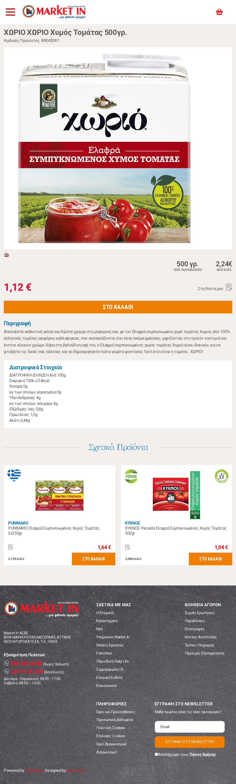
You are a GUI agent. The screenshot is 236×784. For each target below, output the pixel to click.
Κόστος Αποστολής (201, 637)
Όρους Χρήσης (203, 754)
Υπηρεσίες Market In (112, 637)
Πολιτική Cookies (110, 728)
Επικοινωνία (106, 685)
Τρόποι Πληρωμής (200, 645)
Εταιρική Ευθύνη (109, 677)
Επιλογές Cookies (110, 736)
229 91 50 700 (23, 671)
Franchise (104, 653)
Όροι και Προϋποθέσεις (115, 712)
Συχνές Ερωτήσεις (200, 613)
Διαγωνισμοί (106, 752)
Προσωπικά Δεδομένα (114, 719)
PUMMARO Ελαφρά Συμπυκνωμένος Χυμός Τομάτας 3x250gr (54, 531)
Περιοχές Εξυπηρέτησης (205, 653)
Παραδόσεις (195, 621)
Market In (55, 12)
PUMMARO (18, 523)
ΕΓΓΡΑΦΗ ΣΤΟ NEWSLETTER (190, 741)
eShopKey (34, 770)
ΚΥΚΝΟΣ (132, 523)
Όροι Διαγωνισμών (111, 744)
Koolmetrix (76, 770)
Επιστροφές (195, 629)
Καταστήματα (106, 621)
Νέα (99, 629)
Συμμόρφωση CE (110, 669)
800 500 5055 (23, 663)
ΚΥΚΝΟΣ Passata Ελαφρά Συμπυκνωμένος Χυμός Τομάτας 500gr (175, 531)
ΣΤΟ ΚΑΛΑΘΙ (118, 307)
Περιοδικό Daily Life (112, 661)
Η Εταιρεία (104, 613)
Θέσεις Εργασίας (110, 645)
